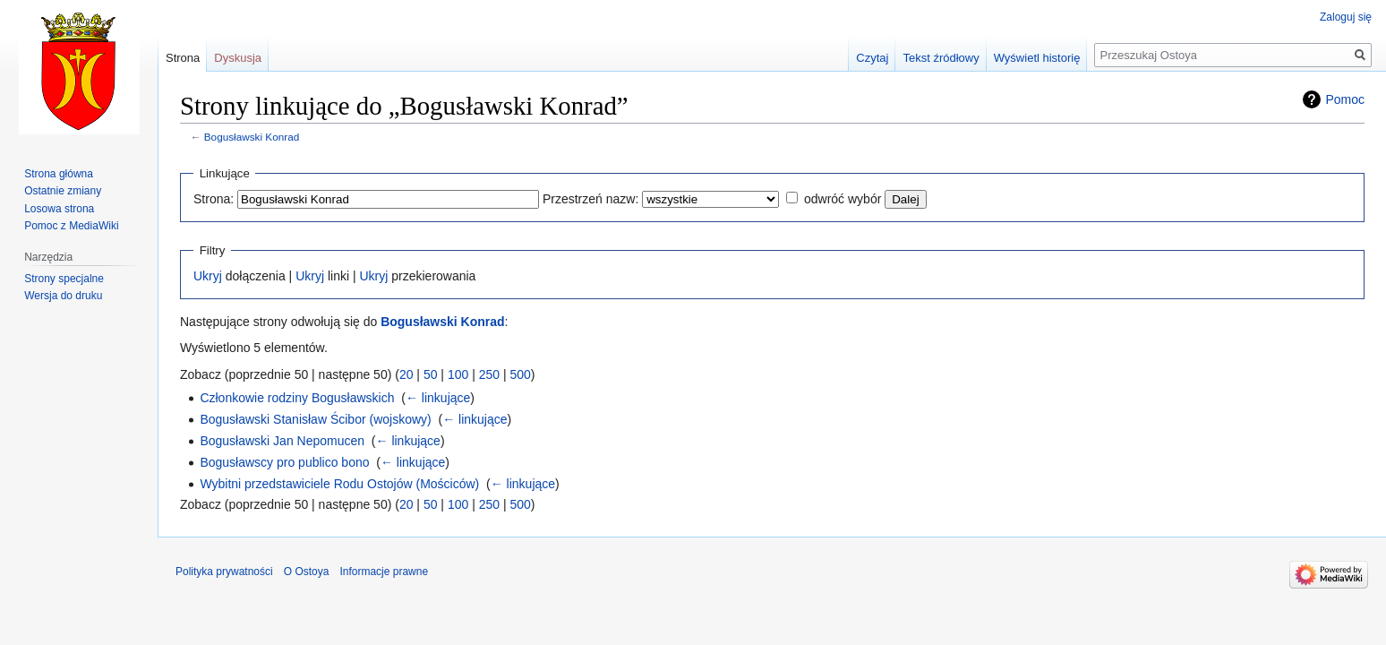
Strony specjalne (64, 278)
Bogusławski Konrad (251, 136)
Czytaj (872, 57)
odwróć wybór (842, 199)
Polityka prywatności (224, 571)
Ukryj (207, 276)
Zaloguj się (1346, 17)
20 (406, 374)
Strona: (213, 199)
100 (458, 374)
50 (431, 374)
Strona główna (58, 174)
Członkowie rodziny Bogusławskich (297, 398)
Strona (183, 57)
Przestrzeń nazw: (590, 199)
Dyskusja (237, 57)
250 (489, 374)
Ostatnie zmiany (62, 191)
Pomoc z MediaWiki (71, 225)
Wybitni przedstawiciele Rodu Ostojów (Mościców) (339, 484)
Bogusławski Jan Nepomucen (282, 441)
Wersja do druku (63, 295)
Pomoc (1345, 99)
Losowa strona (59, 208)
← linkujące (438, 398)
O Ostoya (306, 571)
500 (519, 374)
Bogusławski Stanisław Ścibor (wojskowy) (315, 419)
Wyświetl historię (1037, 57)
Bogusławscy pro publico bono (284, 462)
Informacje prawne (383, 571)
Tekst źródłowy (941, 57)
